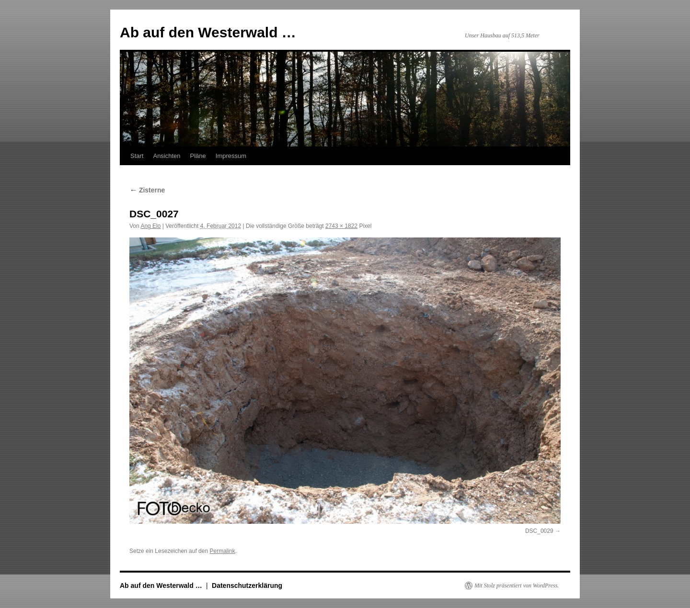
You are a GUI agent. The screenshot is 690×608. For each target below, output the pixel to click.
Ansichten (166, 155)
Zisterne (147, 190)
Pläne (198, 155)
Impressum (231, 155)
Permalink (222, 551)
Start (136, 155)
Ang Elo (150, 226)
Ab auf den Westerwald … (208, 32)
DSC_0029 (539, 531)
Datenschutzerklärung (247, 585)
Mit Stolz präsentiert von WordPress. (516, 585)
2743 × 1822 (341, 226)
